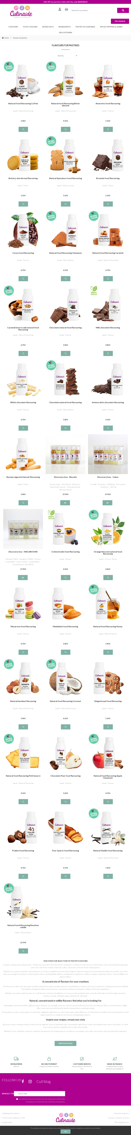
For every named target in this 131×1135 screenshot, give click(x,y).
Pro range (120, 21)
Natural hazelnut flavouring (23, 695)
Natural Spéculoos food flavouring (65, 172)
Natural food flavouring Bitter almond (65, 99)
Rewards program (121, 1107)
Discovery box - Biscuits (65, 471)
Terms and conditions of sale (14, 1112)
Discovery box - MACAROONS (23, 546)
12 (23, 937)
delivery (16, 1056)
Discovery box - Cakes (107, 471)
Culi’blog (43, 1075)
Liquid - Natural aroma (65, 180)
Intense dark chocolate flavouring (108, 397)
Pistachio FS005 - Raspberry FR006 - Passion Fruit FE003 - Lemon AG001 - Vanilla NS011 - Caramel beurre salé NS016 (23, 556)
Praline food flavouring (23, 845)
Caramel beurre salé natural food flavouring (23, 323)
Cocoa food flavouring (23, 247)
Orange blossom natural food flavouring (108, 547)
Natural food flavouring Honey (107, 621)
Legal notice (7, 1116)
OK (65, 1131)
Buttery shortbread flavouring (23, 172)
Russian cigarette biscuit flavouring (23, 471)
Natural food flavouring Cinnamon (65, 247)
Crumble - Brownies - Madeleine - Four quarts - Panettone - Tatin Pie (107, 479)
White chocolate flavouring (23, 397)
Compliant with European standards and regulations (115, 1057)
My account (123, 1121)
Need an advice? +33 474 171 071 (82, 1057)
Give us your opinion (11, 1121)
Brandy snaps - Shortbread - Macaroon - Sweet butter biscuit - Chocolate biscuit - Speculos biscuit (65, 481)
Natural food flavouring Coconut (65, 695)
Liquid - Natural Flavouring (23, 105)
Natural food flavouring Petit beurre (23, 770)
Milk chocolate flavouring (108, 322)
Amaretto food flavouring (108, 98)
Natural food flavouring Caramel (107, 247)
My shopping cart (121, 1116)
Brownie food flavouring (107, 172)
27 (65, 488)
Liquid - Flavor (23, 180)
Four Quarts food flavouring (65, 845)
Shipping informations (11, 1107)
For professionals (121, 1125)
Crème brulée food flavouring (65, 546)
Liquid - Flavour (108, 105)
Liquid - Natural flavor (65, 254)
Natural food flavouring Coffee (23, 98)
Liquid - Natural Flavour (108, 628)
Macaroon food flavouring (23, 621)
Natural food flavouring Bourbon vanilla (23, 920)
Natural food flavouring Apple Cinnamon (108, 771)
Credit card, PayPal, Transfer (49, 1056)
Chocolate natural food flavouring (65, 322)
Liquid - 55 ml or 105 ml (108, 553)
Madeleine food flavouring (65, 621)
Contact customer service (118, 1112)
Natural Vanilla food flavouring (107, 845)
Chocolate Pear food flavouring (65, 770)
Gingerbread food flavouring (108, 695)
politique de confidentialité (56, 1093)
